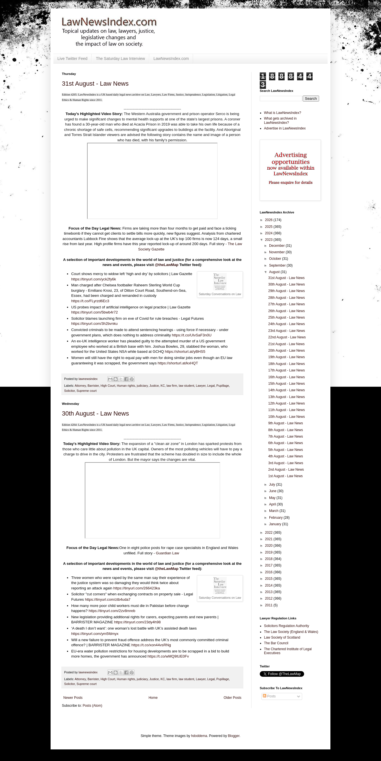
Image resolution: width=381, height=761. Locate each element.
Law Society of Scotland (282, 637)
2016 (269, 572)
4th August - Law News (285, 456)
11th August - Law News (286, 410)
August (275, 272)
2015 (269, 579)
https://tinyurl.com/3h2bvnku (94, 323)
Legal (211, 385)
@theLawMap (166, 265)
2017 (269, 565)
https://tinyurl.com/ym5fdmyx (94, 634)
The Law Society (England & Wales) (291, 632)
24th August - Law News (286, 324)
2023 (269, 240)
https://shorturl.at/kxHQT (178, 363)
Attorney (80, 385)
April (273, 504)
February (276, 518)
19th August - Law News (286, 357)
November (277, 252)
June (273, 491)
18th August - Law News (286, 364)
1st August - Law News (285, 476)
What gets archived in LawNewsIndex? (280, 120)
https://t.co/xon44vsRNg (151, 645)
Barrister (93, 385)
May (272, 498)
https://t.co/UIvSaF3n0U (191, 335)
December (277, 246)
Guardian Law (167, 553)
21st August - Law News (286, 344)
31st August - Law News (95, 83)
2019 (269, 552)
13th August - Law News (286, 397)
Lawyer (200, 385)
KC (163, 385)
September (278, 265)
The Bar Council (276, 643)
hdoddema (199, 736)
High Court (108, 385)
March (274, 511)
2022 (269, 533)
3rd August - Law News (285, 463)
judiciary (142, 385)
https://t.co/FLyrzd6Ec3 (90, 301)
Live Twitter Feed (72, 58)
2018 (269, 559)
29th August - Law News (286, 291)
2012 (269, 598)
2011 (269, 605)
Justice (154, 385)
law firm (171, 385)
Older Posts (232, 698)
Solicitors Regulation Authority (286, 626)
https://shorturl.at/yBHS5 (185, 351)
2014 (269, 585)
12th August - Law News (286, 403)
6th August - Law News (285, 443)
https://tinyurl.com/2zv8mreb (112, 611)
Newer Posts (73, 698)
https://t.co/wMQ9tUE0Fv (168, 656)
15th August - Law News (286, 384)
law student (186, 385)
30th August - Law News (95, 413)
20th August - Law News (286, 351)
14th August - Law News (286, 390)
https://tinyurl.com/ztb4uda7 (107, 599)
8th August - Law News (285, 430)
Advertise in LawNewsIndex (285, 128)
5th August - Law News (285, 450)
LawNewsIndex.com (171, 58)
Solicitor (69, 390)
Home (153, 698)
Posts (269, 696)
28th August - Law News (286, 298)
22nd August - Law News (287, 337)
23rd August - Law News (286, 331)
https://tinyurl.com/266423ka (136, 588)
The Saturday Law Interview (120, 58)
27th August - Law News (286, 304)
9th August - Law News (285, 423)
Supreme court (87, 390)
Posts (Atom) (92, 706)
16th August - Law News (286, 377)
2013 (269, 592)
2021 (269, 539)
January (275, 524)
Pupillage (223, 385)
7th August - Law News (285, 436)
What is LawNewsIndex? (282, 113)
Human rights (126, 385)
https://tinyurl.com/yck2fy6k (93, 279)
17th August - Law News (286, 370)
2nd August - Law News (286, 470)
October (275, 259)
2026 (269, 220)
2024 (269, 233)
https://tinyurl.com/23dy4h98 (137, 622)
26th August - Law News (286, 311)
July (272, 485)
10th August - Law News (286, 417)
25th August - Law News (286, 317)
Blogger (233, 736)
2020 (269, 546)
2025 (269, 227)
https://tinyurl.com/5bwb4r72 (94, 312)
